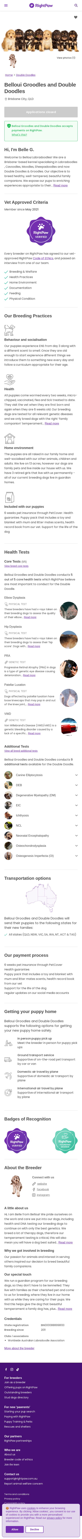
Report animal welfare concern (23, 1483)
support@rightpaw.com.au (20, 1478)
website (39, 1184)
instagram (41, 1195)
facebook (40, 1189)
